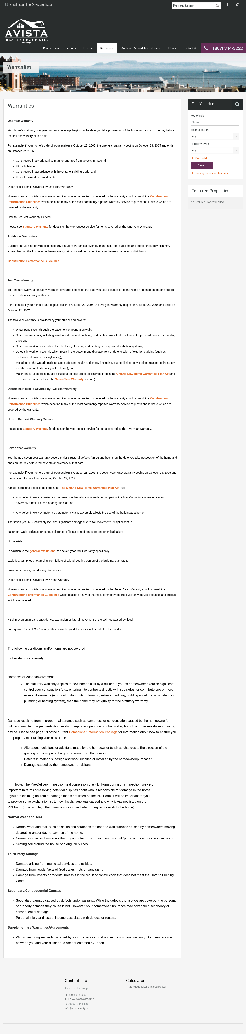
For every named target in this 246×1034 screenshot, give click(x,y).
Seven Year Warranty (69, 379)
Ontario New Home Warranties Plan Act (142, 373)
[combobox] (215, 136)
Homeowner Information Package (93, 732)
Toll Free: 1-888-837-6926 (79, 999)
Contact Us (190, 48)
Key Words (197, 115)
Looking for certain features (209, 173)
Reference (107, 48)
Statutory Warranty (36, 226)
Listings (71, 48)
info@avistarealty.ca (39, 4)
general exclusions (42, 551)
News (172, 48)
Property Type (200, 143)
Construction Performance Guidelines (33, 261)
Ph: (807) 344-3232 (75, 994)
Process (88, 48)
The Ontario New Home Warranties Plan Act (89, 487)
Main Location (200, 129)
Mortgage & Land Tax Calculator (141, 48)
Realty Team (51, 48)
